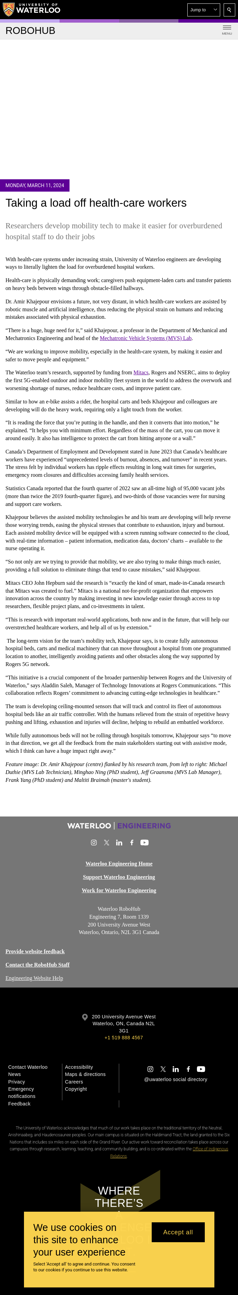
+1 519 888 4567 (123, 1037)
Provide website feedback (35, 951)
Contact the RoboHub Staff (37, 964)
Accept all (178, 1232)
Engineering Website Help (34, 978)
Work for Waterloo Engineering (119, 890)
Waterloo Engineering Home (119, 864)
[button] (204, 10)
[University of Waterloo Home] (32, 9)
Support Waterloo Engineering (119, 877)
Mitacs (141, 372)
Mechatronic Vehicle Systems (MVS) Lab (145, 338)
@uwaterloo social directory (175, 1079)
